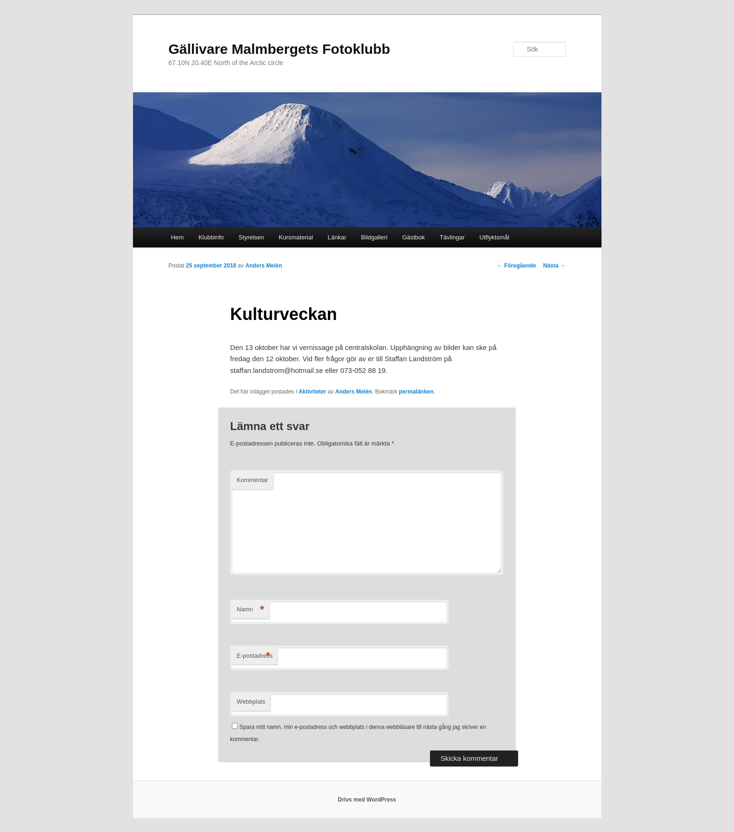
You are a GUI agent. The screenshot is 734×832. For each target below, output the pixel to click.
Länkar (337, 237)
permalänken (416, 391)
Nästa (554, 265)
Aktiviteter (312, 391)
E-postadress (255, 656)
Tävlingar (452, 237)
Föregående (516, 265)
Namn (250, 610)
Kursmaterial (296, 237)
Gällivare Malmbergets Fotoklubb (279, 49)
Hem (177, 237)
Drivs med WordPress (367, 799)
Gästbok (413, 237)
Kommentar (252, 479)
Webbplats (251, 701)
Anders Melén (263, 265)
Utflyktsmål (495, 237)
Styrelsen (251, 237)
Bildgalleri (374, 237)
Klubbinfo (211, 237)
